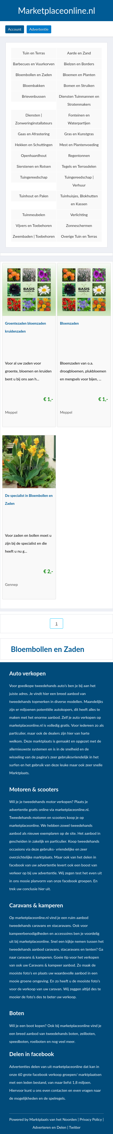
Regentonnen (79, 155)
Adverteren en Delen (49, 1127)
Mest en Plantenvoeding (79, 144)
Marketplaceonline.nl (56, 11)
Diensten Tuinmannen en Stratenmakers (79, 100)
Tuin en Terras (33, 53)
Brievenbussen (34, 96)
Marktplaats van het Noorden (53, 1119)
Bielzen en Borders (79, 64)
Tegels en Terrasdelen (79, 166)
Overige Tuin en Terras (79, 236)
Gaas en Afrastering (34, 134)
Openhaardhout (33, 155)
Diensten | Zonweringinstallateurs (33, 119)
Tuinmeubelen (33, 214)
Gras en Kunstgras (79, 134)
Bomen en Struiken (79, 85)
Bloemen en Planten (79, 74)
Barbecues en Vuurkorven (34, 64)
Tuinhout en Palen (33, 196)
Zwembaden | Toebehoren (34, 236)
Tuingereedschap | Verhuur (78, 181)
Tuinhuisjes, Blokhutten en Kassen (79, 200)
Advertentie (39, 29)
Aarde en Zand (79, 53)
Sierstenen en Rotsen (34, 166)
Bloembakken (34, 85)
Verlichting (79, 214)
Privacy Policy (91, 1119)
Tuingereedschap (33, 177)
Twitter (74, 1127)
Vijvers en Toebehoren (34, 225)
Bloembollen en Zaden (34, 74)
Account (14, 29)
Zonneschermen (79, 225)
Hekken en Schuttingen (34, 144)
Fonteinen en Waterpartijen (79, 119)
